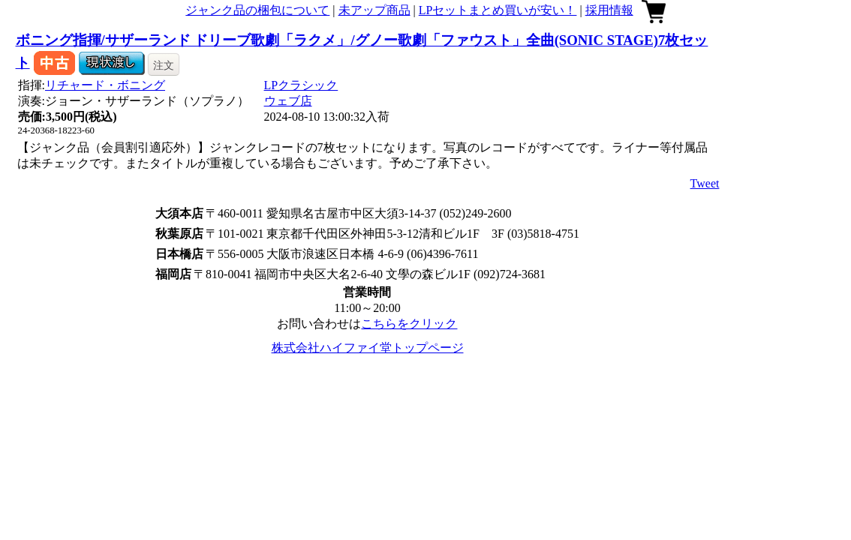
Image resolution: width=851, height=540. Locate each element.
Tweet (705, 183)
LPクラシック (301, 85)
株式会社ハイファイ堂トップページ (368, 347)
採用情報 (609, 10)
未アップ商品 (374, 10)
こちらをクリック (409, 323)
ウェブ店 (288, 100)
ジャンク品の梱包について (257, 10)
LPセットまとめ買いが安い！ (498, 10)
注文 (163, 65)
